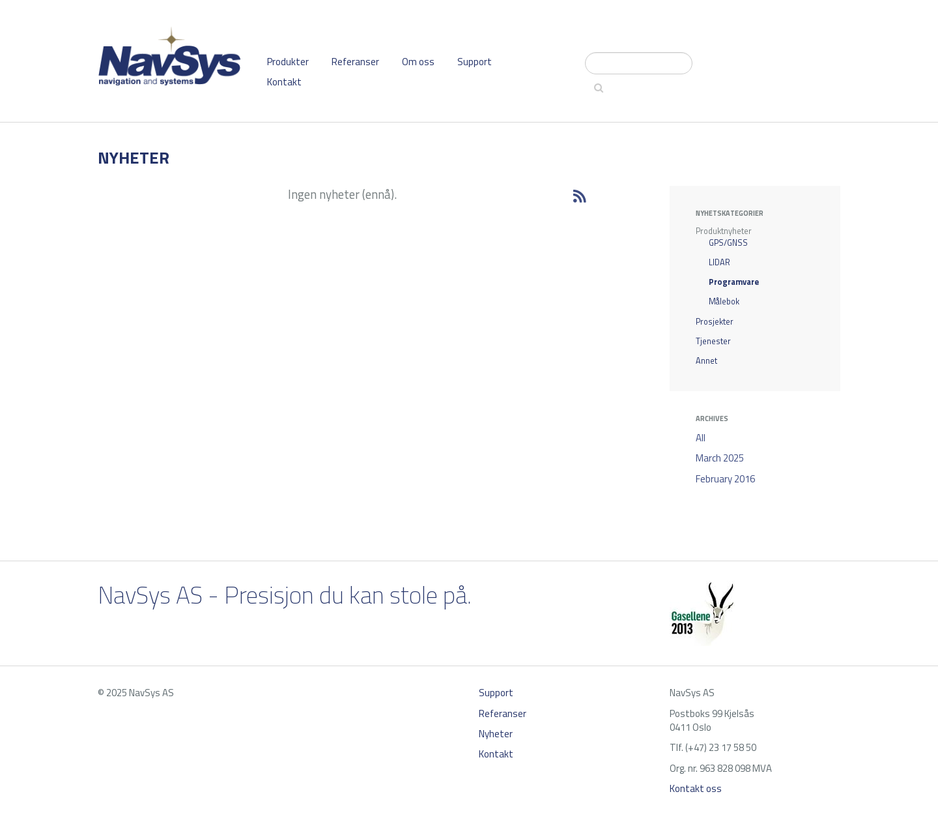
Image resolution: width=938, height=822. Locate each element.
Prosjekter (714, 322)
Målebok (724, 301)
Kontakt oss (696, 788)
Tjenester (713, 341)
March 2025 (720, 457)
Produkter (288, 61)
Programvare (734, 282)
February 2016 (725, 478)
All (700, 437)
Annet (706, 361)
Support (474, 61)
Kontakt (284, 81)
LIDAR (719, 262)
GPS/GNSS (728, 243)
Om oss (418, 61)
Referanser (355, 61)
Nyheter (496, 733)
